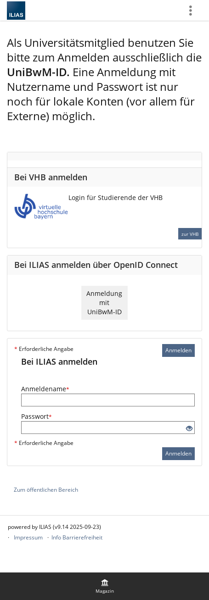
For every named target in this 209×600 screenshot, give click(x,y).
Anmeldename (45, 388)
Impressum (28, 537)
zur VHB (189, 234)
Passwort (36, 416)
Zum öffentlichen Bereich (46, 490)
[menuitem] (104, 586)
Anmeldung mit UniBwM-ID (104, 302)
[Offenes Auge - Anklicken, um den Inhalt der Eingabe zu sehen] (189, 428)
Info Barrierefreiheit (76, 537)
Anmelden (178, 350)
